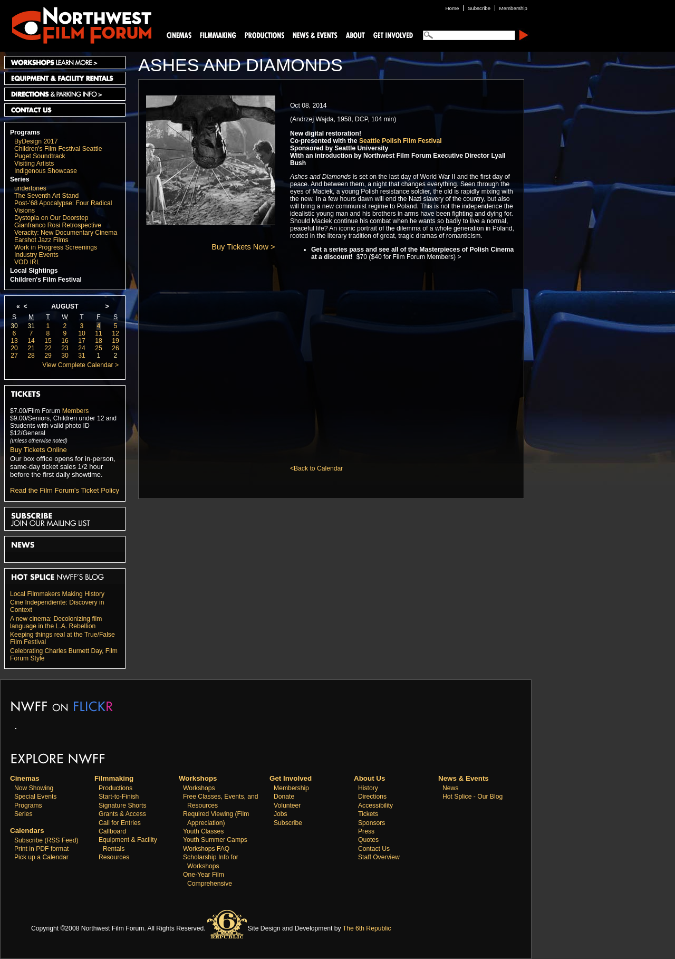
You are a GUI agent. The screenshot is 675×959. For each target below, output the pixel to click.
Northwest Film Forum (77, 24)
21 (31, 348)
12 (115, 333)
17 (81, 340)
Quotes (368, 839)
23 (65, 348)
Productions (115, 788)
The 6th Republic (367, 928)
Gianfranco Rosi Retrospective (57, 225)
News (450, 788)
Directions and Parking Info (65, 94)
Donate (284, 796)
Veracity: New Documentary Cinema (65, 232)
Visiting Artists (34, 163)
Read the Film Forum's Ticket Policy (64, 490)
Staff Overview (379, 857)
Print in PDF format (41, 848)
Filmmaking (216, 34)
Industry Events (36, 254)
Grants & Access (122, 814)
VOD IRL (27, 262)
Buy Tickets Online (38, 450)
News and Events (315, 34)
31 (31, 326)
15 (48, 340)
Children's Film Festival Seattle (58, 148)
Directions (372, 796)
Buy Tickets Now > (243, 247)
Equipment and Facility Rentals (65, 78)
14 (31, 340)
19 (115, 340)
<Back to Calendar (316, 468)
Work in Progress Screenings (55, 247)
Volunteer (287, 805)
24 (81, 348)
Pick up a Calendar (41, 857)
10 (81, 333)
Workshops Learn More (65, 62)
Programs (25, 132)
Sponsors (371, 823)
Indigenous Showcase (45, 171)
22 (48, 348)
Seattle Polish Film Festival (400, 141)
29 (48, 355)
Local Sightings (34, 270)
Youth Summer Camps (215, 839)
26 (115, 348)
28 (31, 355)
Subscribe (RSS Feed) (46, 840)
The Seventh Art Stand (46, 195)
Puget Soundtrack (39, 156)
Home (452, 8)
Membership (291, 788)
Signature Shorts (123, 805)
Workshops (199, 788)
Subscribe (288, 823)
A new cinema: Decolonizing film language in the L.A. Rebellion (56, 622)
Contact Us (65, 110)
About (355, 34)
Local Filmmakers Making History (57, 594)
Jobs (280, 814)
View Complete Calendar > (80, 365)
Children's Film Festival (46, 279)
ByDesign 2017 (35, 141)
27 (14, 355)
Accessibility (375, 805)
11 (98, 333)
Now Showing (33, 788)
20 (14, 348)
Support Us (391, 34)
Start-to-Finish (119, 796)
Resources (114, 857)
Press (366, 831)
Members (75, 411)
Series (20, 179)
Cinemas (179, 34)
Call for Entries (120, 823)
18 (98, 340)
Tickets (368, 814)
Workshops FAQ (206, 848)
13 (14, 340)
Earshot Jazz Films (41, 240)
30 (14, 326)
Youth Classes (203, 831)
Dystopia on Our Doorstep (51, 218)
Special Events (35, 796)
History (368, 788)
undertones (30, 188)
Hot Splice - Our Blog (472, 796)
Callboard (112, 831)
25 (98, 348)
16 (65, 340)
